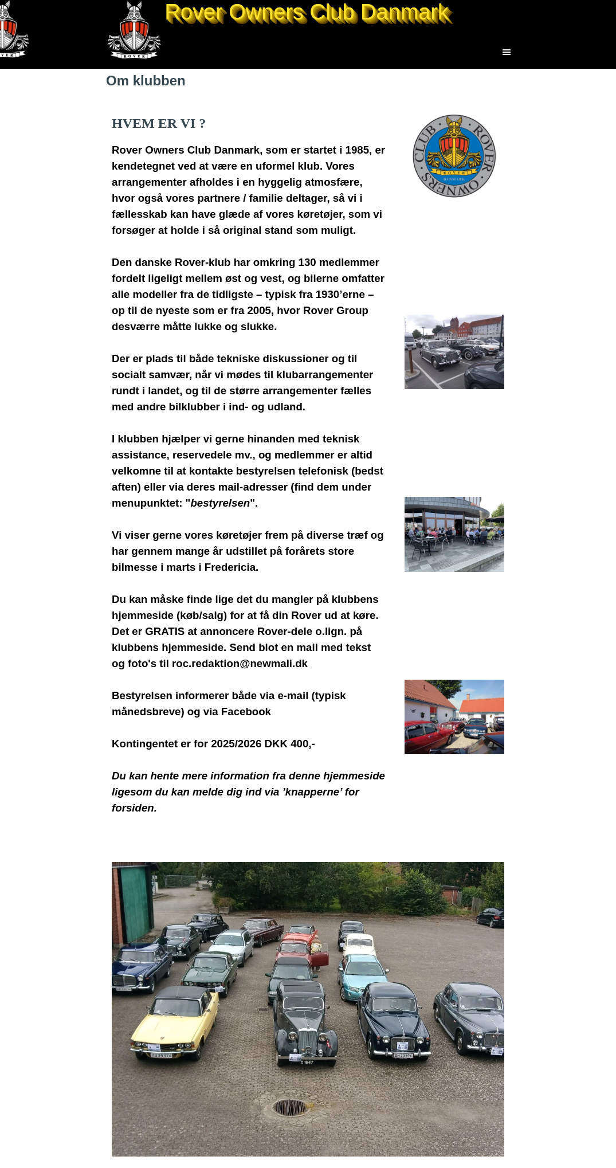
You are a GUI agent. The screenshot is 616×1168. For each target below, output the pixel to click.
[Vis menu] (506, 51)
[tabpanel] (249, 472)
